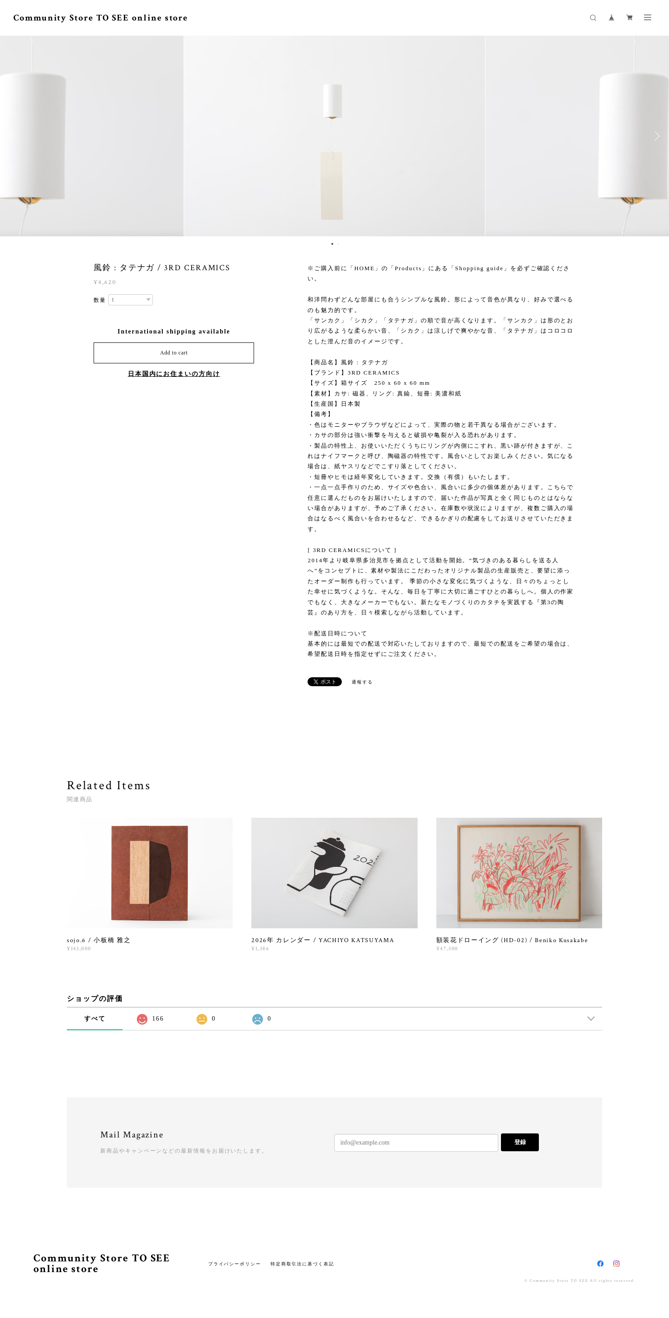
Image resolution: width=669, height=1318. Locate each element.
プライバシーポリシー (234, 1263)
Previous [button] (13, 136)
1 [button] (332, 244)
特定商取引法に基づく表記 (302, 1263)
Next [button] (655, 136)
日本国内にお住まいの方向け (174, 374)
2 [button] (338, 244)
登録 (520, 1142)
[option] (334, 136)
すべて (95, 1018)
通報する (362, 682)
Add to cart (174, 353)
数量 (100, 300)
